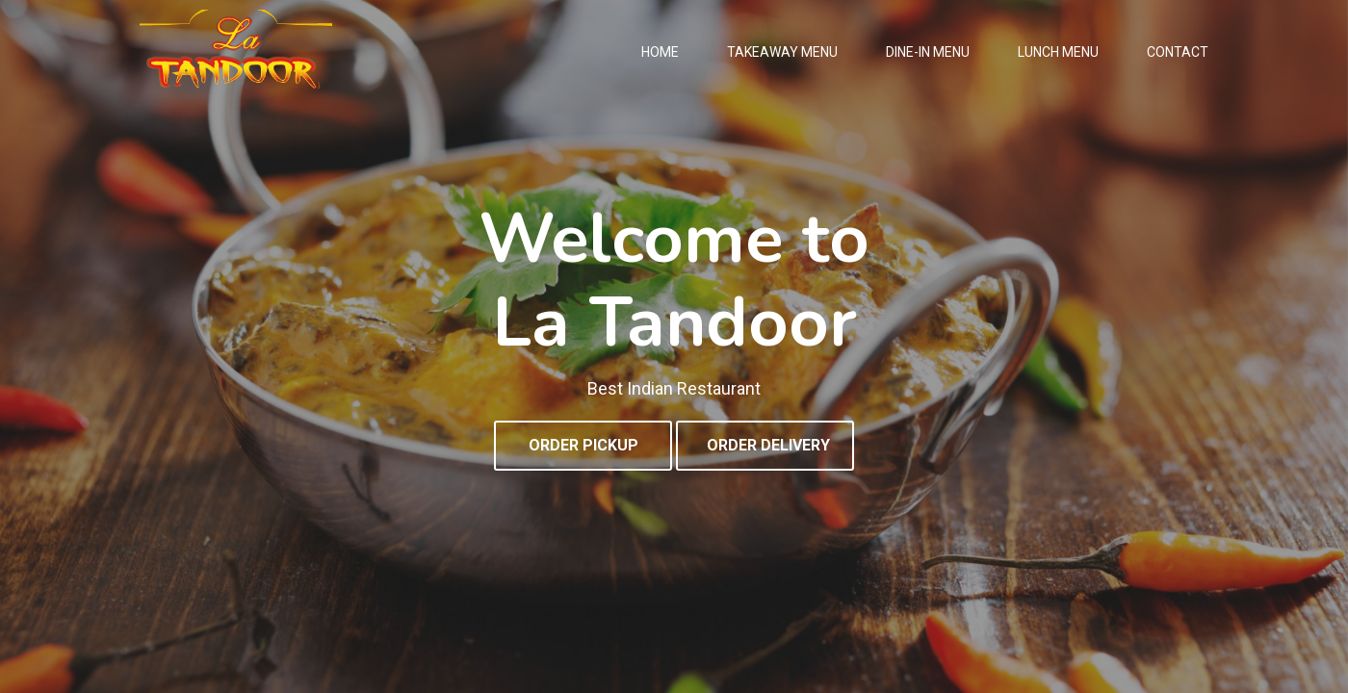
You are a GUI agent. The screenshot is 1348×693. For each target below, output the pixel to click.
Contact (1177, 52)
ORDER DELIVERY (768, 445)
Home (660, 52)
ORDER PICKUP (583, 445)
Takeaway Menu (782, 52)
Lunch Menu (1058, 52)
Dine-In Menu (928, 52)
